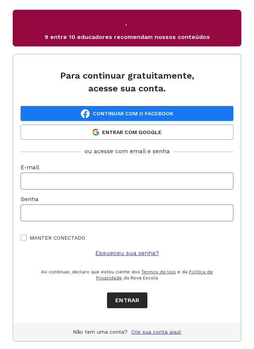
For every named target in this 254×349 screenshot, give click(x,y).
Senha (30, 199)
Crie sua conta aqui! (156, 332)
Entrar (127, 300)
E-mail (30, 167)
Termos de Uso (158, 271)
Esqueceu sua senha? (127, 253)
